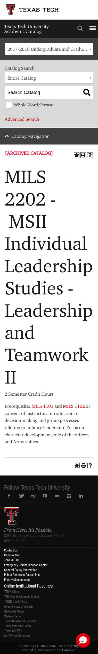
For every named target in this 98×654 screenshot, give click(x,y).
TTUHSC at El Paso (15, 601)
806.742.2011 (15, 540)
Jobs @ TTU (11, 560)
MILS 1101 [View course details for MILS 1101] (42, 406)
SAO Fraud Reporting (17, 635)
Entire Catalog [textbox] (21, 78)
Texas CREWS (12, 630)
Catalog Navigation (30, 136)
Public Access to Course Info (22, 574)
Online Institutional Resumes (28, 586)
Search (80, 28)
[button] (83, 640)
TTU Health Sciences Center (21, 596)
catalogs (29, 646)
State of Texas (12, 616)
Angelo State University (18, 606)
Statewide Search (15, 611)
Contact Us (11, 550)
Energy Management (17, 579)
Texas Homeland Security (20, 621)
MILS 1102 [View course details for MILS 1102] (74, 406)
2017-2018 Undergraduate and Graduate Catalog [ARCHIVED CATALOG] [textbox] (50, 49)
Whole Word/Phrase (33, 104)
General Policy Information (20, 569)
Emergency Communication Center (25, 565)
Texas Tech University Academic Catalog (26, 28)
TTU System (11, 591)
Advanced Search (22, 119)
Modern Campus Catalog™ (57, 650)
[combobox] (49, 49)
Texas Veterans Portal (17, 626)
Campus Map (12, 555)
